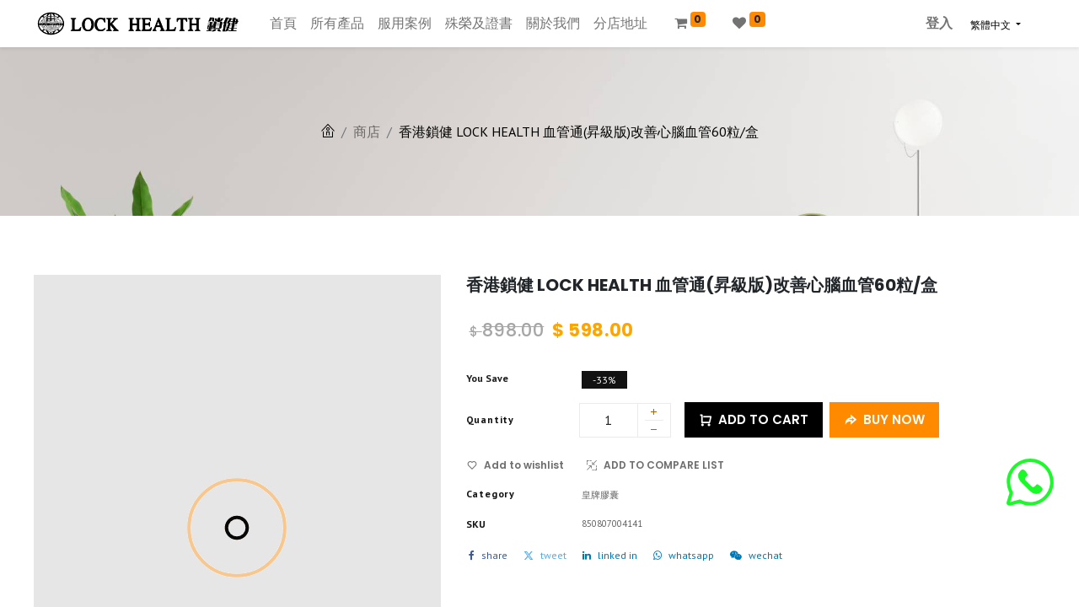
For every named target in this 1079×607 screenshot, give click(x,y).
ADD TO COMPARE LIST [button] (655, 465)
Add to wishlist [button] (515, 465)
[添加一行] (654, 413)
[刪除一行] (654, 431)
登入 (939, 23)
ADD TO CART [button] (753, 420)
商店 (366, 131)
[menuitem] (283, 23)
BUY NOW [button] (884, 420)
